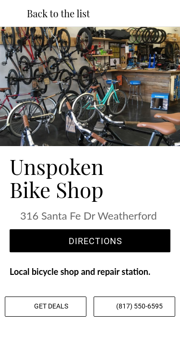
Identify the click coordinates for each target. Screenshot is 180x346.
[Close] (13, 13)
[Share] (90, 334)
